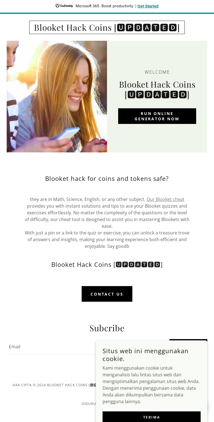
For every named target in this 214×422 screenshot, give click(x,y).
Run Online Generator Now (157, 116)
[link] (107, 29)
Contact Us (107, 294)
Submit (188, 346)
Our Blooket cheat (165, 199)
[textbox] (85, 347)
